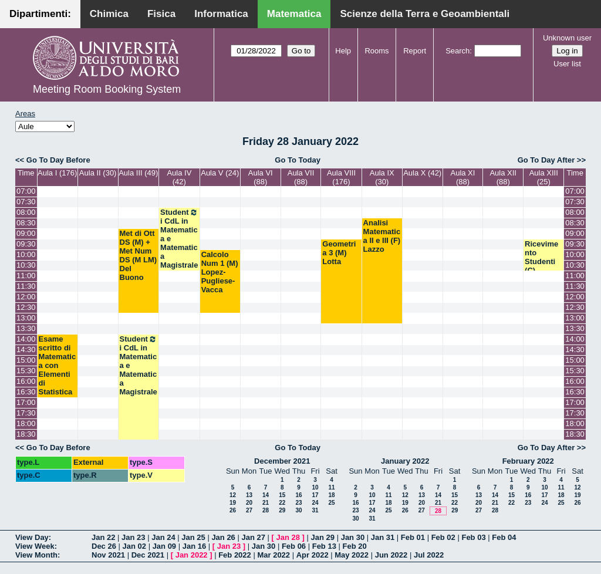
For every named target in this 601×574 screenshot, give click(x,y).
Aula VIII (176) (341, 177)
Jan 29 (323, 537)
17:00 (26, 402)
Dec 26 (104, 546)
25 (331, 502)
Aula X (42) (422, 172)
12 (232, 495)
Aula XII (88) (502, 177)
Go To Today (297, 160)
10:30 (26, 265)
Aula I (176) (57, 172)
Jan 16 (194, 546)
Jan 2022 (191, 555)
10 (315, 487)
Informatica (221, 13)
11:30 (26, 286)
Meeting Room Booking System (107, 89)
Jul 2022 (429, 555)
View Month (36, 555)
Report (414, 50)
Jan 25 (193, 537)
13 (249, 495)
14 (265, 495)
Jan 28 (288, 537)
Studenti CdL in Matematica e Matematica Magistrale (179, 238)
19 (232, 502)
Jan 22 (103, 537)
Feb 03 (473, 537)
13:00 (26, 317)
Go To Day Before (58, 160)
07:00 (26, 191)
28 (265, 510)
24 (315, 502)
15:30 (26, 370)
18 (331, 495)
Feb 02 (443, 537)
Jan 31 (382, 537)
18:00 (26, 423)
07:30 (26, 201)
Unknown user (567, 37)
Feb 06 (294, 546)
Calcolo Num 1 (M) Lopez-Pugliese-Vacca (219, 272)
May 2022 (352, 555)
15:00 (26, 360)
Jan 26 (223, 537)
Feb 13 (324, 546)
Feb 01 (413, 537)
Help (343, 50)
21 (265, 502)
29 (282, 510)
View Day (32, 537)
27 (249, 510)
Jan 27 (253, 537)
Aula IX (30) (382, 177)
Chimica (109, 13)
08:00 (26, 212)
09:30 (26, 243)
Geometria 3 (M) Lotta (339, 252)
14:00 (26, 339)
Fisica (161, 13)
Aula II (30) (98, 172)
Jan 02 (134, 546)
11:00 (26, 275)
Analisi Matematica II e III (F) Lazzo (382, 236)
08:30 (26, 222)
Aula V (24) (220, 172)
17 (315, 495)
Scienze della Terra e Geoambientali (424, 13)
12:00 (26, 296)
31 (315, 510)
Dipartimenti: (40, 13)
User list (567, 63)
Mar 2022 (273, 555)
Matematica (294, 13)
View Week (35, 546)
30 (298, 510)
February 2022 (528, 461)
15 (282, 495)
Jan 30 (352, 537)
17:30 (26, 412)
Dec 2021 (147, 555)
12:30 (26, 307)
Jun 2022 (391, 555)
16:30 (26, 391)
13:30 (26, 328)
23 (298, 502)
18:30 (26, 434)
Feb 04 (504, 537)
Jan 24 (163, 537)
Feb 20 (355, 546)
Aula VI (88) (260, 177)
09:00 (26, 233)
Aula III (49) (138, 172)
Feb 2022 (234, 555)
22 (282, 502)
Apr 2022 (312, 555)
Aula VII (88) (301, 177)
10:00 (26, 254)
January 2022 (405, 461)
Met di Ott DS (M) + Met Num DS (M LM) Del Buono (138, 255)
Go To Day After (546, 160)
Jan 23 (133, 537)
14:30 (26, 349)
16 (298, 495)
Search (457, 50)
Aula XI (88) (462, 177)
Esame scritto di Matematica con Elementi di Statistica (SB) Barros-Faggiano (57, 379)
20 (249, 502)
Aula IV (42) (179, 177)
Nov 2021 (108, 555)
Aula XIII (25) (543, 177)
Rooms (376, 50)
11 (331, 487)
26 (232, 510)
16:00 (26, 381)
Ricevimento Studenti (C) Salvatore (542, 261)
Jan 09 (164, 546)
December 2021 (282, 461)
